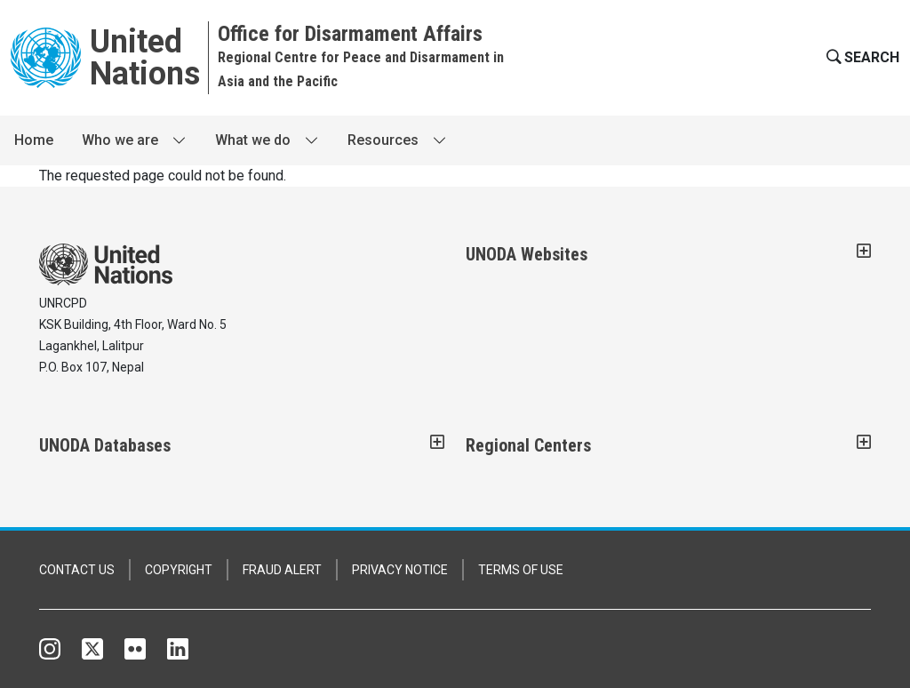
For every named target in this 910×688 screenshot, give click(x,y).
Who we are (120, 140)
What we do (253, 140)
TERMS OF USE (520, 570)
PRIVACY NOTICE (400, 570)
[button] (861, 57)
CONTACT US (77, 570)
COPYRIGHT (178, 570)
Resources (383, 140)
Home (33, 140)
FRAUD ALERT (282, 570)
